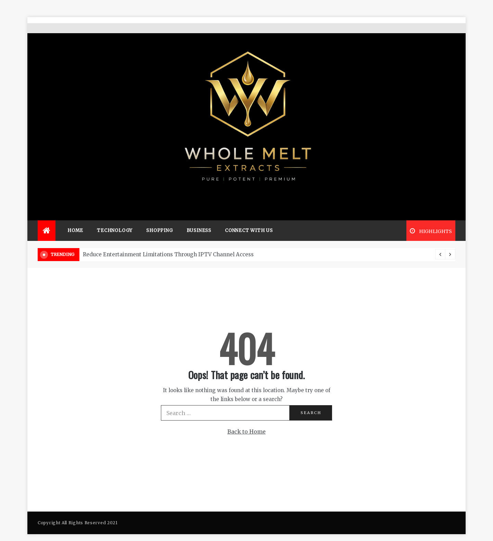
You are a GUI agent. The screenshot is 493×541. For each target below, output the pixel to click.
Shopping (159, 220)
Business (199, 220)
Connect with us (249, 220)
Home (75, 220)
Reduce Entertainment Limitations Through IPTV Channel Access (168, 244)
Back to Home (246, 421)
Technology (114, 220)
